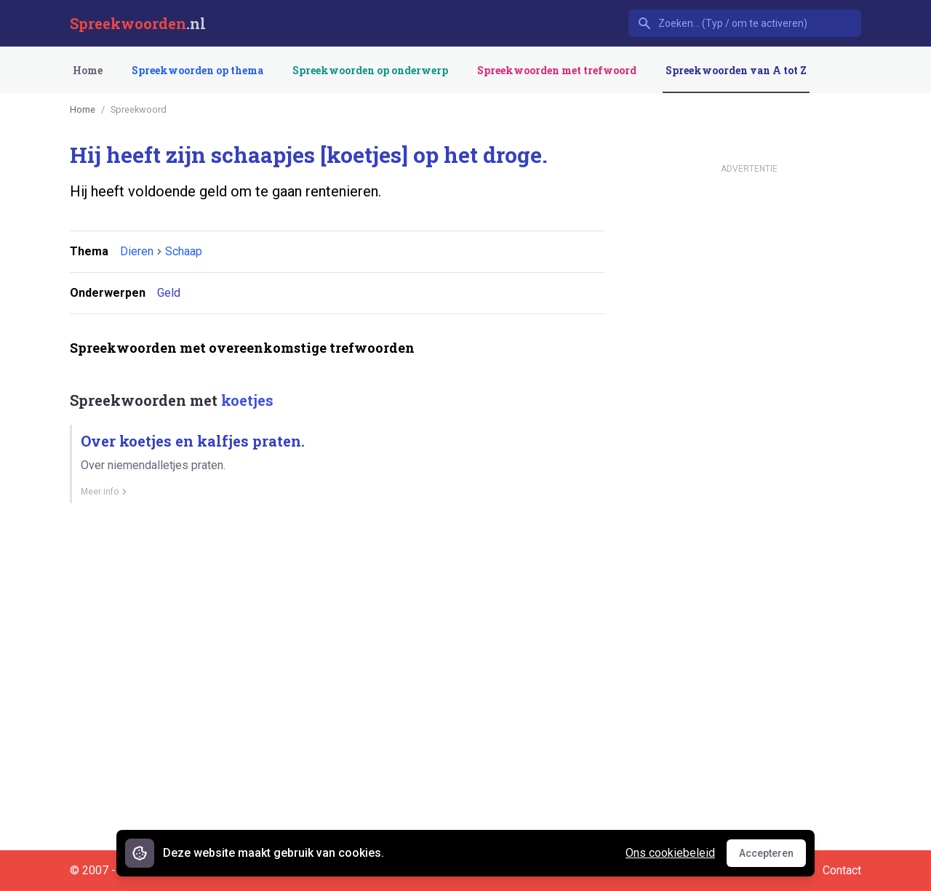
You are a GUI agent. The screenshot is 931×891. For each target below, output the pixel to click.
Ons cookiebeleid (670, 853)
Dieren (136, 251)
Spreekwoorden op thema (197, 70)
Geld (168, 293)
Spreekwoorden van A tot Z (736, 70)
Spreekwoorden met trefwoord (556, 70)
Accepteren (772, 856)
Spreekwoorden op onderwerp (370, 70)
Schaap (183, 251)
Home (88, 70)
